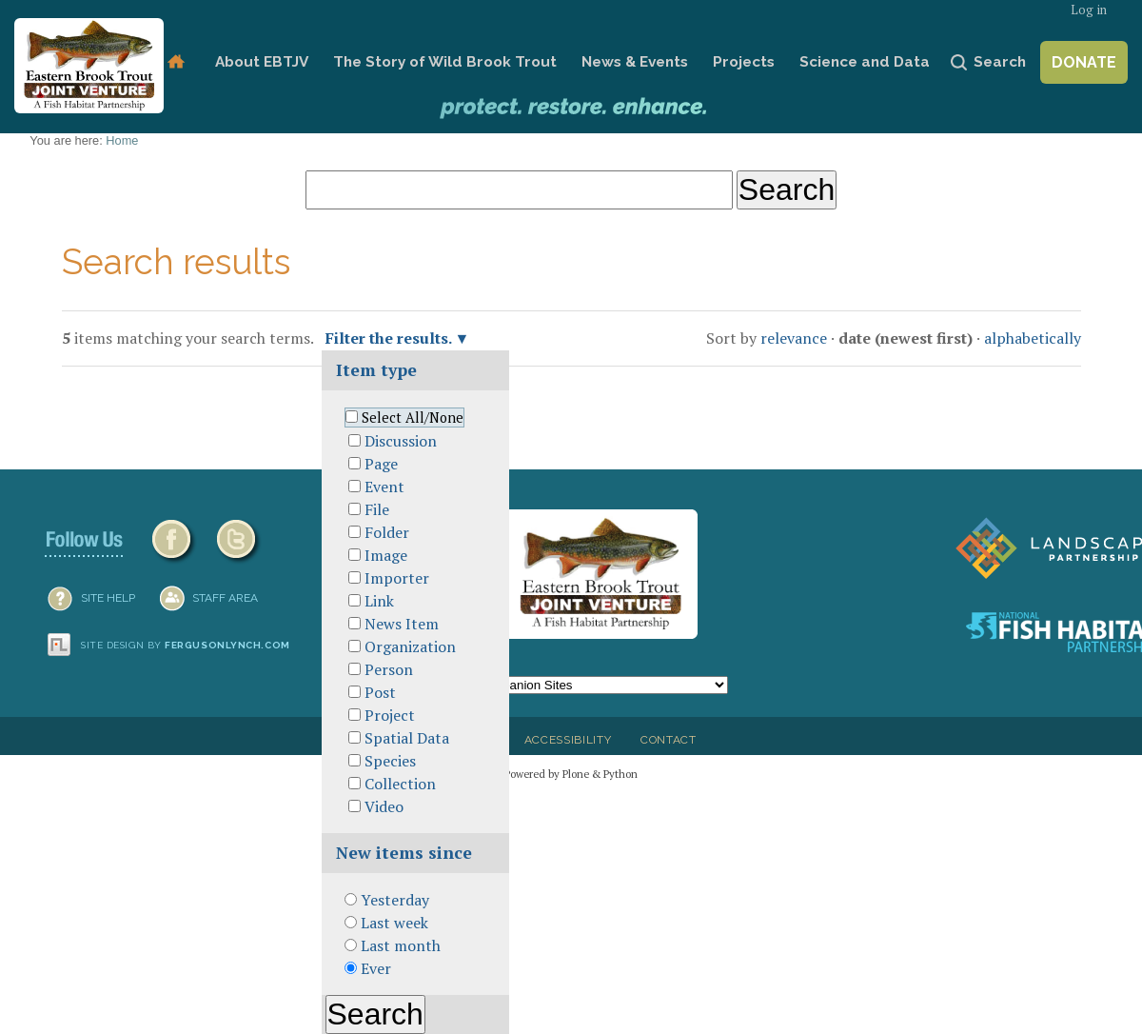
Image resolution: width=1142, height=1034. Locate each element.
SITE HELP (108, 598)
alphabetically (1032, 338)
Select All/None (412, 417)
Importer (396, 577)
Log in (1089, 10)
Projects (744, 61)
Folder (386, 532)
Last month (401, 945)
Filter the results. (390, 338)
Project (389, 715)
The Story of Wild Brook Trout (445, 61)
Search (1000, 61)
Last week (394, 922)
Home (175, 62)
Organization (410, 646)
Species (390, 760)
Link (379, 600)
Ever (376, 968)
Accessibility (568, 739)
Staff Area (225, 598)
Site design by (185, 645)
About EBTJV (261, 61)
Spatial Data (406, 737)
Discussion (400, 440)
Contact (668, 739)
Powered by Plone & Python (571, 773)
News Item (401, 623)
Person (388, 669)
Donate (1084, 62)
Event (384, 486)
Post (380, 692)
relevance (793, 338)
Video (384, 806)
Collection (400, 783)
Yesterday (395, 899)
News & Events (634, 61)
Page (381, 463)
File (376, 509)
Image (385, 555)
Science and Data (864, 61)
